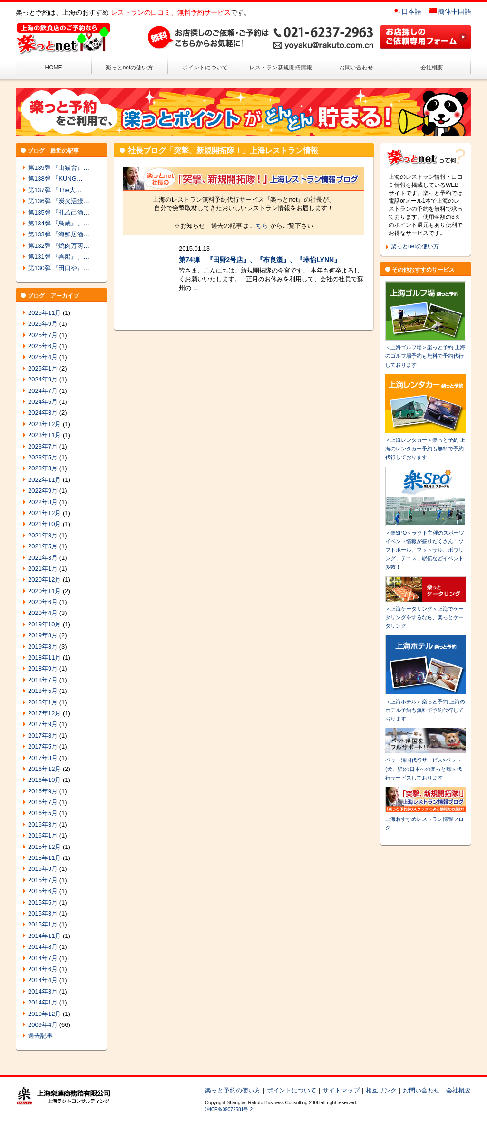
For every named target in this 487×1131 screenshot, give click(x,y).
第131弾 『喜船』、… (58, 256)
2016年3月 (43, 824)
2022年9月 (43, 490)
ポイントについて (205, 67)
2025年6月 (43, 346)
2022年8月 (43, 502)
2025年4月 (43, 357)
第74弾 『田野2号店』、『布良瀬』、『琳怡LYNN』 (260, 259)
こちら (259, 225)
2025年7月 (43, 335)
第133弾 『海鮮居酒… (58, 234)
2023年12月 (44, 424)
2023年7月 (43, 446)
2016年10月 (44, 779)
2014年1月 (43, 1002)
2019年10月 (44, 624)
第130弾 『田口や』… (58, 268)
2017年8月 (43, 735)
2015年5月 (43, 902)
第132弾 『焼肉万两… (58, 245)
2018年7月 (43, 679)
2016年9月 (43, 791)
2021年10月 (44, 523)
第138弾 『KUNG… (55, 178)
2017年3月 (43, 757)
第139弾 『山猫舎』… (58, 167)
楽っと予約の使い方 (233, 1090)
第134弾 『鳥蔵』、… (58, 223)
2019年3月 (43, 646)
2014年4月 (43, 980)
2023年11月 (44, 435)
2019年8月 (43, 635)
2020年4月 (43, 612)
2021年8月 (43, 535)
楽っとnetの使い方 (130, 67)
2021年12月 (44, 513)
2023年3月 (43, 468)
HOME (53, 67)
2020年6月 (43, 601)
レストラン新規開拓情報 (280, 67)
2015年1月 (43, 924)
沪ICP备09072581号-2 (229, 1109)
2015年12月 (44, 846)
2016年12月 (44, 768)
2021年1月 (43, 568)
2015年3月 (43, 913)
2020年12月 (44, 579)
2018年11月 (44, 657)
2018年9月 (43, 668)
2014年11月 (44, 935)
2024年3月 (43, 412)
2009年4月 (43, 1024)
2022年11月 (44, 479)
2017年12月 (44, 713)
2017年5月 (43, 746)
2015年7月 (43, 880)
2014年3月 (43, 991)
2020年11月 (44, 591)
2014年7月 (43, 958)
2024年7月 (43, 390)
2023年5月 (43, 457)
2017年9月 (43, 724)
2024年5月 (43, 401)
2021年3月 (43, 557)
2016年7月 (43, 802)
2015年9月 (43, 868)
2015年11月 (44, 857)
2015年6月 (43, 891)
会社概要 (431, 67)
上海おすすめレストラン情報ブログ (425, 819)
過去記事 (40, 1035)
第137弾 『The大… (55, 190)
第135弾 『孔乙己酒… (58, 212)
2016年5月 (43, 813)
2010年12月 (44, 1013)
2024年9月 (43, 379)
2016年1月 (43, 835)
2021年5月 (43, 546)
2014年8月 (43, 946)
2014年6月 (43, 969)
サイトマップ (341, 1090)
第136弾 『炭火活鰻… (58, 201)
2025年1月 (43, 368)
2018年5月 (43, 690)
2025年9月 (43, 323)
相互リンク (381, 1090)
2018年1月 (43, 702)
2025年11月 (44, 312)
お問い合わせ (356, 67)
